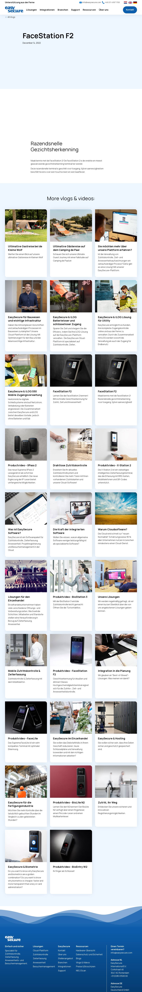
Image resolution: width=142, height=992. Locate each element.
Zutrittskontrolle (40, 954)
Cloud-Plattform (40, 950)
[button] (31, 10)
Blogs (78, 958)
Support (62, 970)
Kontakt (130, 9)
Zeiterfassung (39, 958)
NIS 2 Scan (81, 970)
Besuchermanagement (44, 966)
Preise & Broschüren (85, 966)
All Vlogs (11, 17)
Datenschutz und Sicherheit (89, 954)
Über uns (62, 954)
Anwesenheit (39, 962)
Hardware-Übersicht (85, 950)
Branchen (62, 962)
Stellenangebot (65, 958)
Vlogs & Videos (83, 962)
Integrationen (64, 966)
